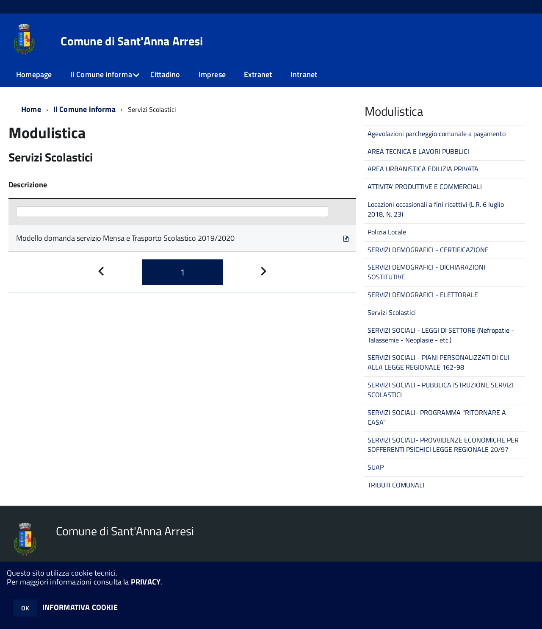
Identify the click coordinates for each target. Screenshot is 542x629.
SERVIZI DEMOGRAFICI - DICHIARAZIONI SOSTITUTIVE (426, 272)
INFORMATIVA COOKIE (80, 607)
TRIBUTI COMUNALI (396, 485)
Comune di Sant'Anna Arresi (132, 41)
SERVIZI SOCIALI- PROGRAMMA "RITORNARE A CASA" (437, 417)
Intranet (303, 74)
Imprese (212, 74)
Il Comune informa (101, 74)
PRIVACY (145, 581)
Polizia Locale (387, 232)
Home (31, 109)
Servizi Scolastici (392, 312)
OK (25, 608)
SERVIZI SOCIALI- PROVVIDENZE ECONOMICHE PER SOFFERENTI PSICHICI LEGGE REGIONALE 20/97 (443, 445)
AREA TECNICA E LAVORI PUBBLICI (418, 151)
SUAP (376, 467)
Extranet (258, 74)
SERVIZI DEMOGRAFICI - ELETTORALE (423, 294)
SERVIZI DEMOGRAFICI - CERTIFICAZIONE (428, 250)
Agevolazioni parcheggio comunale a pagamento (437, 133)
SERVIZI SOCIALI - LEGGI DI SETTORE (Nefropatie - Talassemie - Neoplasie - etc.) (441, 335)
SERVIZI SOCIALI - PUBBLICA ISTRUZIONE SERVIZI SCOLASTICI (441, 390)
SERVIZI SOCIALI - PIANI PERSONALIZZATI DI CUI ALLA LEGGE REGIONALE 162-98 (438, 362)
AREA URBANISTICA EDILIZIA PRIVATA (423, 169)
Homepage (34, 74)
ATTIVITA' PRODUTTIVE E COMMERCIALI (425, 186)
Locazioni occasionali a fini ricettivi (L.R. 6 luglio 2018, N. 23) (436, 209)
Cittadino (165, 74)
